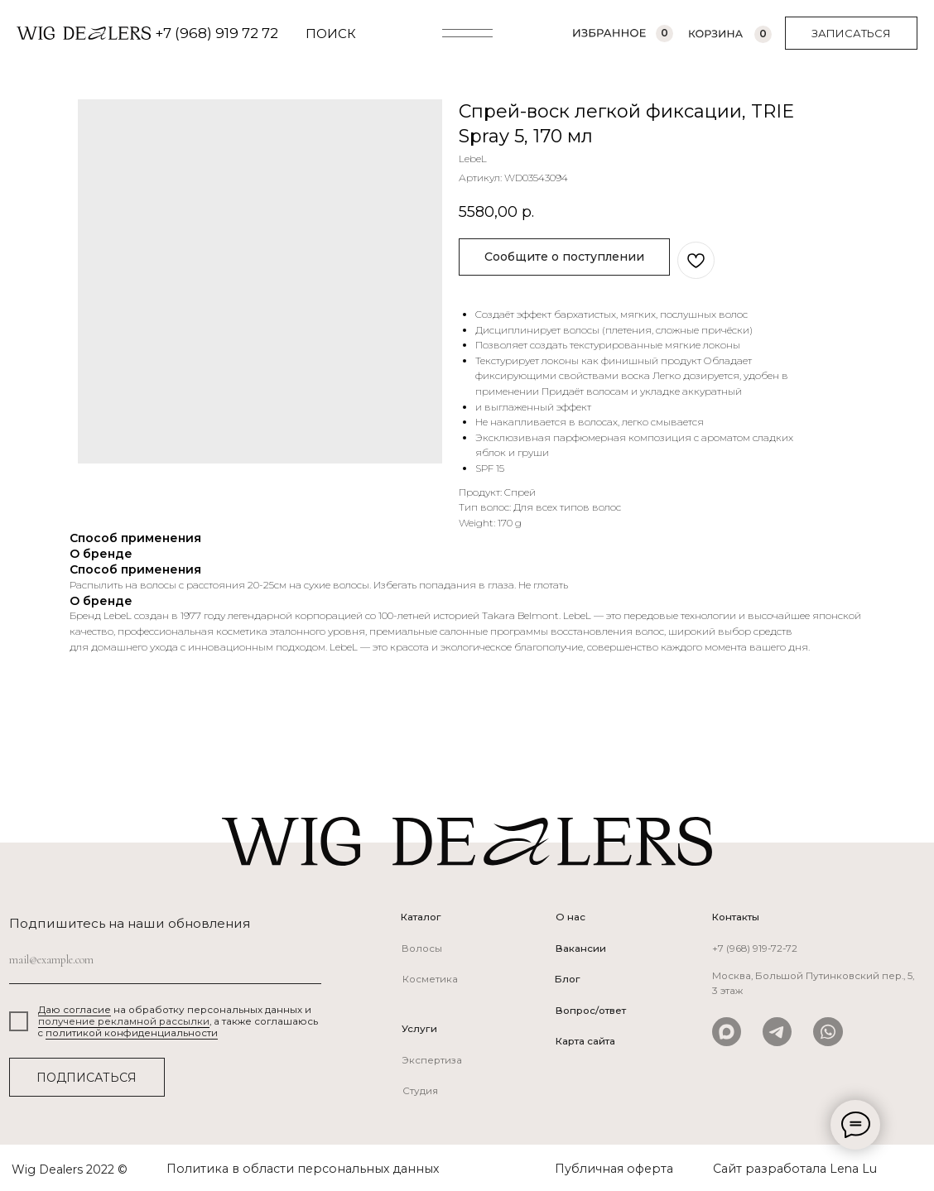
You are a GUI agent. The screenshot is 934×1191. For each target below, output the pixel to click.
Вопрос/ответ (591, 1010)
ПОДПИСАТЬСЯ (86, 1077)
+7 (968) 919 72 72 (216, 33)
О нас (570, 917)
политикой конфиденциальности (132, 1033)
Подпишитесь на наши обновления (130, 923)
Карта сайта (585, 1041)
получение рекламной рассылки (123, 1021)
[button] (851, 33)
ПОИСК (331, 33)
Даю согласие (74, 1010)
